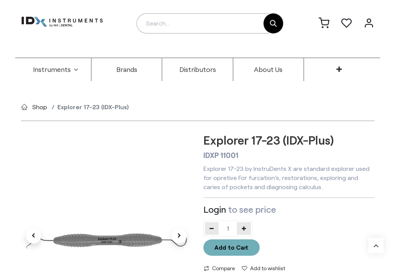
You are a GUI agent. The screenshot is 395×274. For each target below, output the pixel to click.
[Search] (273, 23)
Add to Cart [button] (231, 247)
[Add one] (244, 228)
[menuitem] (56, 70)
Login (214, 209)
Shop (39, 106)
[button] (34, 236)
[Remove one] (212, 228)
